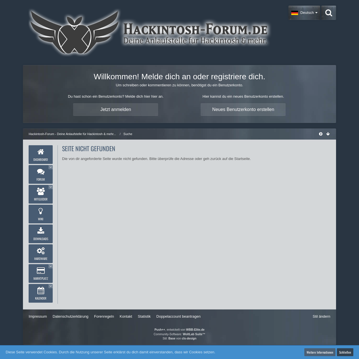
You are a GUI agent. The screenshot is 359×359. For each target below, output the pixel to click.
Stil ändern (321, 316)
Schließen (345, 352)
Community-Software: (179, 334)
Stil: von (179, 338)
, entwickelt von (179, 329)
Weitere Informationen (320, 352)
